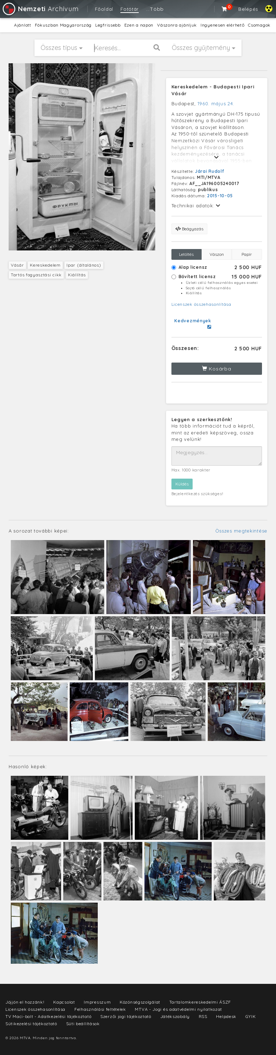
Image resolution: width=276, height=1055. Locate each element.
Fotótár (129, 9)
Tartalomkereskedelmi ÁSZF (200, 1002)
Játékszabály (175, 1016)
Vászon (217, 254)
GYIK (250, 1016)
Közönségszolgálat (140, 1002)
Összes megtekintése (241, 531)
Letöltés (186, 254)
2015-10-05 (220, 195)
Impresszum (97, 1002)
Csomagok (259, 25)
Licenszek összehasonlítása (201, 304)
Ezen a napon (138, 25)
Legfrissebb (108, 25)
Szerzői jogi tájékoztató (125, 1016)
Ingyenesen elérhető (222, 25)
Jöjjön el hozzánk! (25, 1002)
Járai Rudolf (209, 171)
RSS (203, 1016)
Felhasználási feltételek (100, 1009)
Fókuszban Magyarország (63, 25)
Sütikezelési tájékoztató (31, 1023)
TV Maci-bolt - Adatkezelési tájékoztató (48, 1016)
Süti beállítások (83, 1023)
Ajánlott (22, 25)
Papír (247, 254)
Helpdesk (226, 1016)
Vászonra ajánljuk (177, 25)
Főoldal (104, 9)
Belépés (248, 9)
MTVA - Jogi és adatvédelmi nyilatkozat (178, 1009)
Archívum (40, 8)
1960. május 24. (216, 103)
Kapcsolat (64, 1002)
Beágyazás (189, 228)
